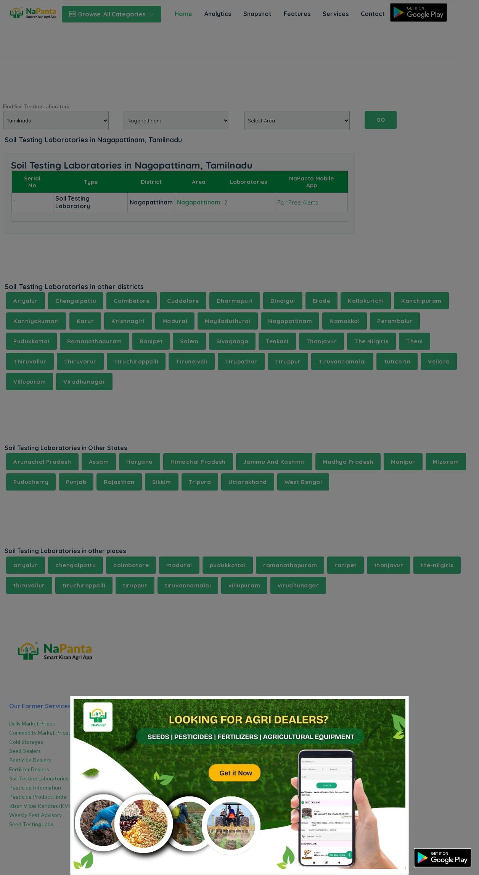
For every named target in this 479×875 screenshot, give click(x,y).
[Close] (393, 708)
